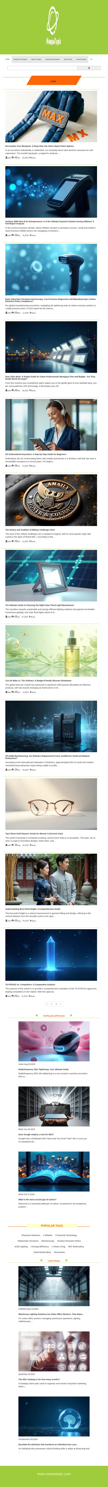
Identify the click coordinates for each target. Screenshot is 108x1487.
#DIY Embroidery (76, 1246)
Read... (33, 157)
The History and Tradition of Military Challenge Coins (30, 530)
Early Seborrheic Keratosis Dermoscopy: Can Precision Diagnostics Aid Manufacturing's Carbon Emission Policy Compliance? (50, 300)
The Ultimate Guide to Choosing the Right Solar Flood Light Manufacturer (39, 605)
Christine (22, 1439)
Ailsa (20, 1194)
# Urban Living (58, 1246)
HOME (7, 59)
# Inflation (47, 1235)
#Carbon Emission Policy (69, 1241)
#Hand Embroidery (42, 1252)
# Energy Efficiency (40, 1246)
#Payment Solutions (31, 1235)
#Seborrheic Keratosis (28, 1241)
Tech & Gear (68, 59)
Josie (20, 1064)
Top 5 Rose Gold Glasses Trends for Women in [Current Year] (34, 834)
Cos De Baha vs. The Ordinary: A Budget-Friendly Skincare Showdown (38, 680)
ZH (91, 59)
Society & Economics (53, 59)
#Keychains (59, 1252)
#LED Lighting (21, 1246)
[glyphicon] (89, 68)
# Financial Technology (66, 1235)
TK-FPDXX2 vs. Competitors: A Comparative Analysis (30, 984)
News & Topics (36, 59)
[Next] (60, 1004)
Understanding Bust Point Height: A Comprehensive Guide (32, 909)
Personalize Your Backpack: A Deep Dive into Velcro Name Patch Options (39, 146)
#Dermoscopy (47, 1241)
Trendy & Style (81, 59)
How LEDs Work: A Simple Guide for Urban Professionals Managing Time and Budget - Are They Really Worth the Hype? (50, 378)
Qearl (20, 1374)
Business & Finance (20, 59)
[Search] (42, 68)
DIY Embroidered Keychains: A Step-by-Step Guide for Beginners (35, 454)
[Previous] (47, 1004)
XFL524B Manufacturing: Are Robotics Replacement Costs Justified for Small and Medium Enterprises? (47, 757)
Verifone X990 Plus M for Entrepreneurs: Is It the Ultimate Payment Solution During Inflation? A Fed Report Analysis (49, 222)
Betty (20, 1129)
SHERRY (22, 1309)
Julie (9, 157)
